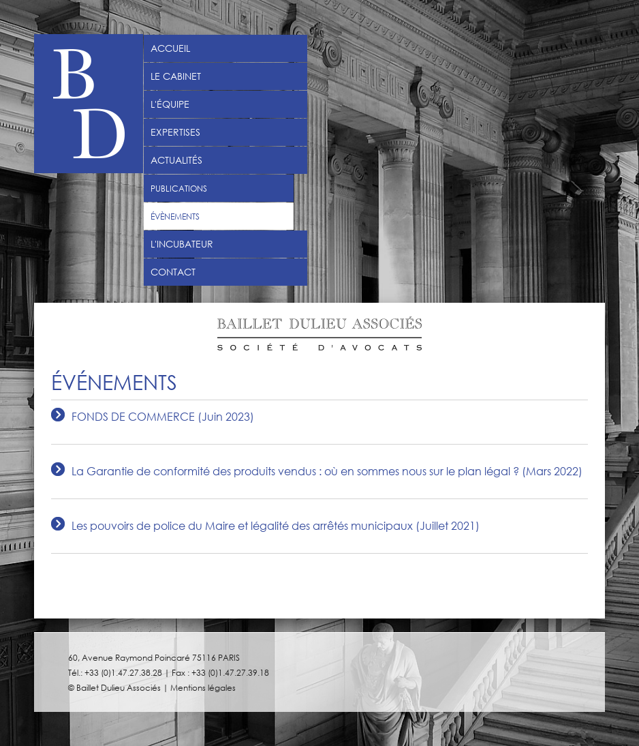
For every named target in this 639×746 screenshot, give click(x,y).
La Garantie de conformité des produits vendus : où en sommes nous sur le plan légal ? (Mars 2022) (327, 471)
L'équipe (170, 104)
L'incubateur (182, 244)
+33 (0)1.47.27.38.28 (123, 672)
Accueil (170, 48)
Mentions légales (203, 687)
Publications (179, 188)
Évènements (175, 216)
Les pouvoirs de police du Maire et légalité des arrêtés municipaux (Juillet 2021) (276, 526)
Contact (173, 272)
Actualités (176, 160)
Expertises (175, 132)
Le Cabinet (176, 76)
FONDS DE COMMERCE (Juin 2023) (163, 417)
